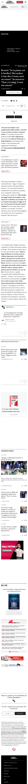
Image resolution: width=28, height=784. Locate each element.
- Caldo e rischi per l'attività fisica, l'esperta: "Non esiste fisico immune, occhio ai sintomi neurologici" (13, 648)
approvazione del (9, 148)
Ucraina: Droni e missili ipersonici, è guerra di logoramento (9, 529)
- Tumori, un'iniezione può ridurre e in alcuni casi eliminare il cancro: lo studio (13, 641)
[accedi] (25, 2)
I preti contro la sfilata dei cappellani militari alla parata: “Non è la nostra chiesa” (9, 495)
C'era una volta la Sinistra (10, 409)
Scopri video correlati (14, 92)
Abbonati (19, 2)
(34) (25, 359)
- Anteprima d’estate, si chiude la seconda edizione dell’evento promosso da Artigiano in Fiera (13, 626)
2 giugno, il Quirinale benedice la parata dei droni (12, 459)
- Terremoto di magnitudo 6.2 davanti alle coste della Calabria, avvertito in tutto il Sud (13, 630)
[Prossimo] (25, 333)
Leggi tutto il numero (14, 613)
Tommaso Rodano (6, 485)
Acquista (14, 414)
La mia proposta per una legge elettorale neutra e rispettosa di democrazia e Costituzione (13, 315)
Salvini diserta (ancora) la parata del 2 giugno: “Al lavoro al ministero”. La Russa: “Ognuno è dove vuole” (9, 353)
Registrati (20, 713)
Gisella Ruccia (5, 88)
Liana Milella (5, 520)
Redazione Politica (6, 359)
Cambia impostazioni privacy (11, 768)
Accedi (8, 713)
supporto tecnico (8, 745)
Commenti (4, 100)
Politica (4, 34)
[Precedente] (20, 333)
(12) (25, 88)
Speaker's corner (9, 319)
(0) (5, 324)
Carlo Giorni (5, 501)
